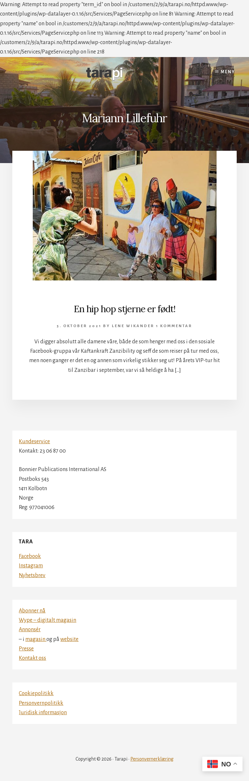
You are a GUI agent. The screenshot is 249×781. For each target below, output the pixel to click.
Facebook (30, 556)
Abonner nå (32, 611)
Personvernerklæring (151, 759)
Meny (228, 72)
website (69, 639)
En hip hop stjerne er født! (124, 309)
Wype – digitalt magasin (47, 620)
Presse (26, 649)
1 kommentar (174, 326)
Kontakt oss (32, 658)
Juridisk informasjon (43, 713)
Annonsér (30, 630)
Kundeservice (34, 441)
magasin (35, 639)
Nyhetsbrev (32, 575)
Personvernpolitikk (41, 703)
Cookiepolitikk (36, 693)
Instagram (31, 566)
